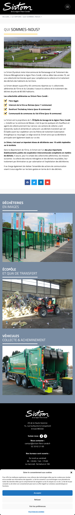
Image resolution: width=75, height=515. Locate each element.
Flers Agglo (14, 100)
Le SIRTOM (16, 16)
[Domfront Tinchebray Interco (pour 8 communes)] (5, 109)
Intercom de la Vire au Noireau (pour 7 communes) (30, 105)
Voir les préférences (37, 506)
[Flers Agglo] (5, 100)
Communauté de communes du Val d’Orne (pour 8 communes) (35, 113)
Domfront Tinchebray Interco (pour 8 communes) (29, 109)
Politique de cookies (36, 512)
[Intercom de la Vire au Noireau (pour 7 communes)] (5, 105)
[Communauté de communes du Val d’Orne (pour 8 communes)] (5, 113)
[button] (71, 472)
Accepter (37, 493)
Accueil (6, 16)
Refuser (37, 500)
